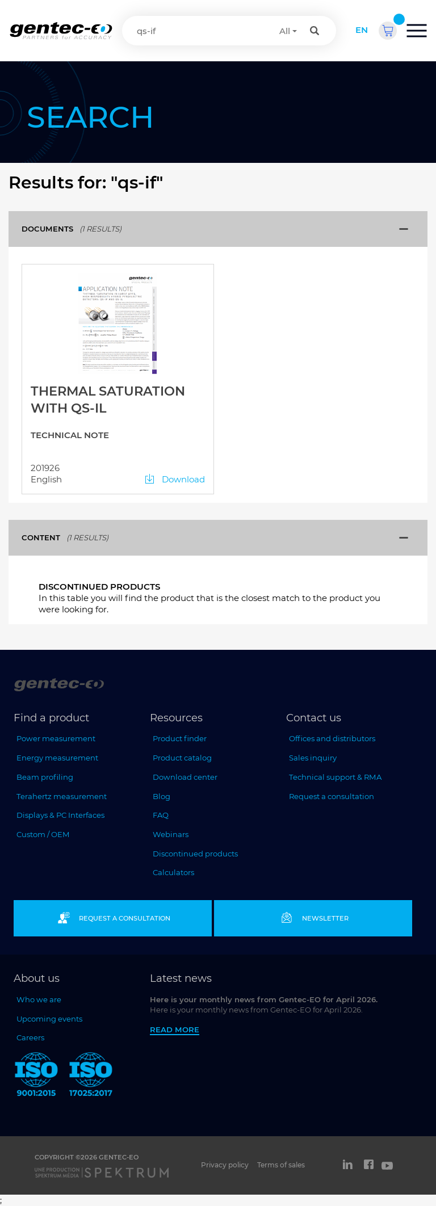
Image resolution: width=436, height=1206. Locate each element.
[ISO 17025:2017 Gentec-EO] (91, 1076)
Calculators (173, 872)
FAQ (161, 815)
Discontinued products (195, 853)
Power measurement (55, 738)
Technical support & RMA (335, 776)
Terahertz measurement (61, 796)
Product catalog (182, 757)
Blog (161, 796)
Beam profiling (44, 776)
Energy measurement (57, 757)
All (284, 31)
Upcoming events (49, 1018)
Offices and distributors (332, 738)
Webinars (170, 834)
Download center (185, 776)
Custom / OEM (43, 834)
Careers (30, 1037)
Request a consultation (331, 796)
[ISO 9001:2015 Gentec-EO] (36, 1076)
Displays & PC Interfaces (60, 815)
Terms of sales (281, 1165)
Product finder (180, 738)
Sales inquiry (313, 757)
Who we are (38, 999)
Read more (174, 1029)
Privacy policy (225, 1165)
